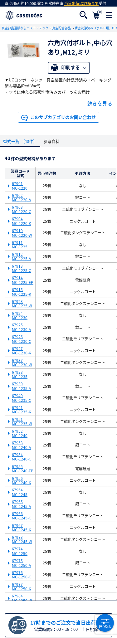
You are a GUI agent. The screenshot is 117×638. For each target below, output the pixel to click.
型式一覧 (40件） (20, 141)
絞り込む (105, 623)
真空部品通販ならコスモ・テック (25, 28)
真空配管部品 (61, 28)
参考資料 (51, 141)
